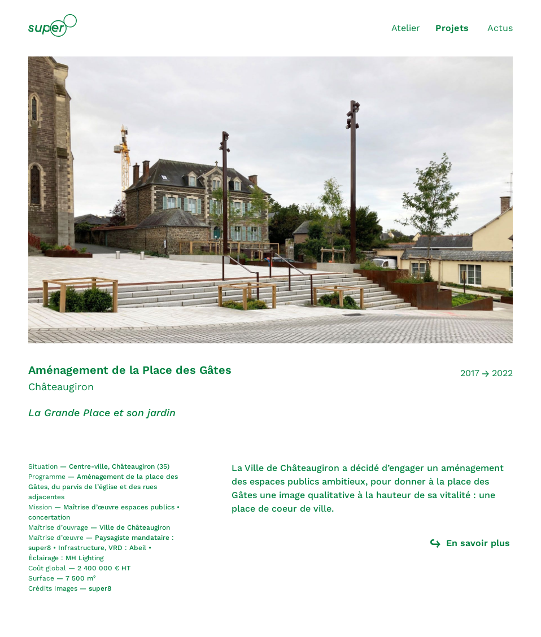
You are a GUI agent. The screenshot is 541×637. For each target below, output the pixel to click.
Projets (452, 28)
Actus (500, 28)
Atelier (405, 28)
